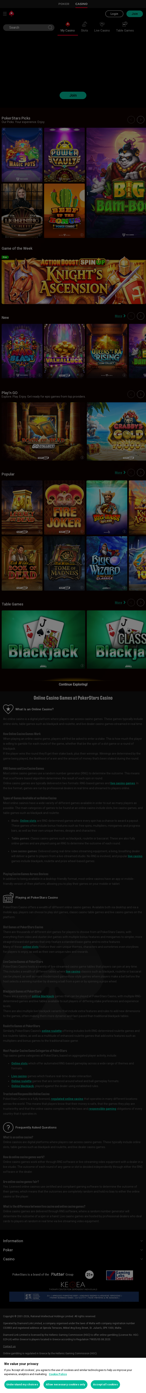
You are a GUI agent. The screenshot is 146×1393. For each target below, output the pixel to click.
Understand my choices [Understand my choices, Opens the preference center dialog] (22, 1384)
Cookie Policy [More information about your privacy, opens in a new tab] (58, 1374)
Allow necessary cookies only (65, 1384)
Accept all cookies (105, 1384)
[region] (73, 1375)
